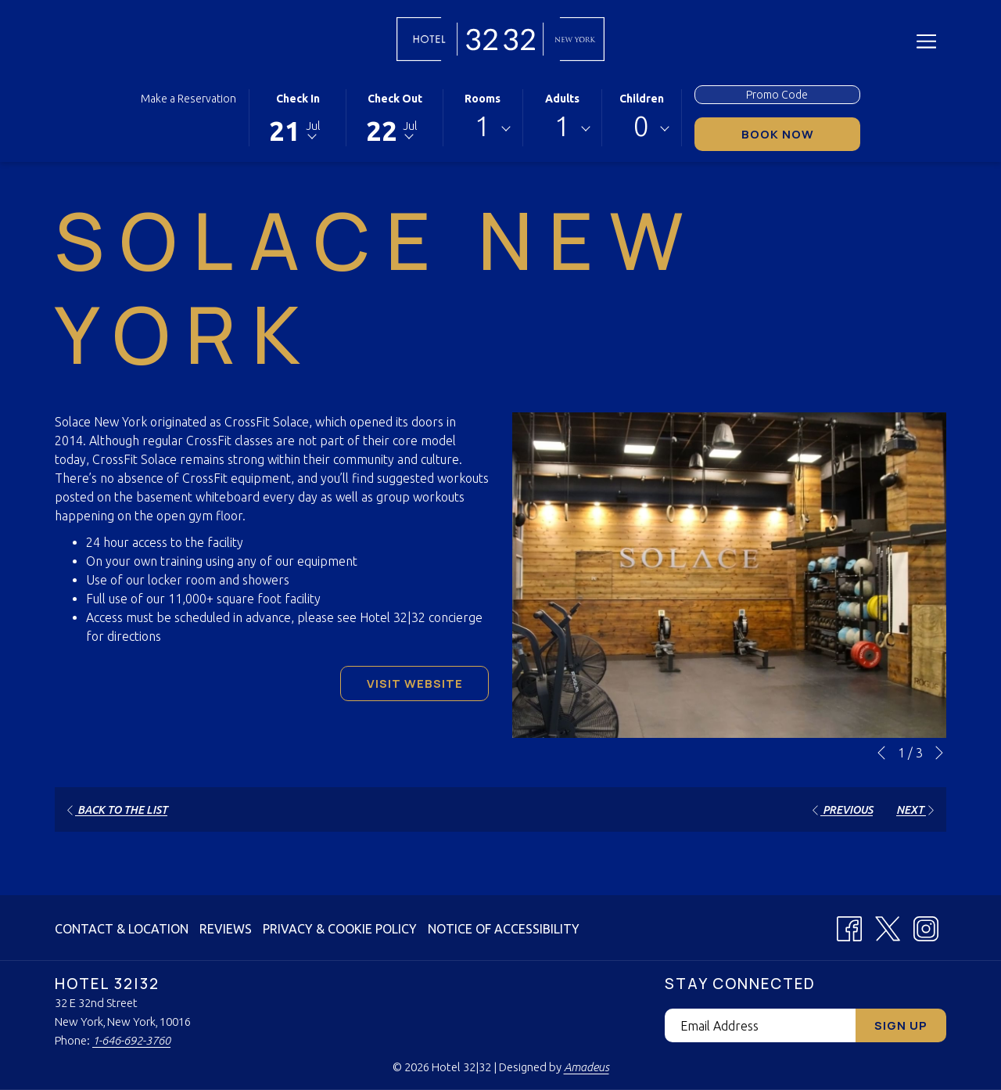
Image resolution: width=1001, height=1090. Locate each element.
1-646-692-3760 (131, 1040)
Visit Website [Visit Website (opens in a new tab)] (415, 683)
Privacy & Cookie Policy (340, 929)
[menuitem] (123, 928)
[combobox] (482, 129)
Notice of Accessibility (503, 929)
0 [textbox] (641, 126)
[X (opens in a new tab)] (887, 926)
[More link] (926, 40)
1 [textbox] (482, 126)
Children (641, 98)
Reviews (225, 929)
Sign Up (900, 1025)
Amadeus (586, 1067)
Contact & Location (121, 929)
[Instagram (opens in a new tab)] (925, 926)
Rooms (482, 98)
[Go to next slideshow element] (939, 753)
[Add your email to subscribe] (760, 1025)
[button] (298, 116)
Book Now (801, 133)
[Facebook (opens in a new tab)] (849, 926)
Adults (562, 98)
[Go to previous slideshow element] (881, 753)
